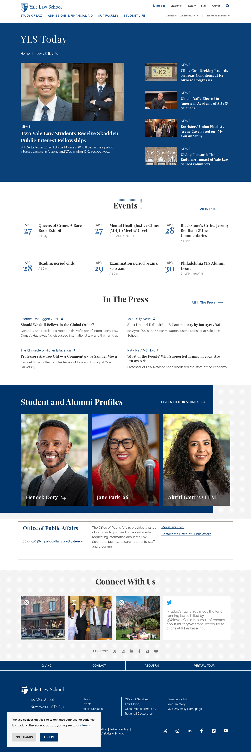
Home (25, 53)
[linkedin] (131, 651)
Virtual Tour (204, 665)
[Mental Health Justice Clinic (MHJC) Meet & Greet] (125, 233)
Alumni (216, 5)
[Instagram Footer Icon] (177, 731)
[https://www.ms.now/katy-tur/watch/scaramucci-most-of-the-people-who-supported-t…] (179, 359)
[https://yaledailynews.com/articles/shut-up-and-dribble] (179, 328)
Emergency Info (178, 699)
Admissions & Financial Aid (70, 15)
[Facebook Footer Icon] (201, 731)
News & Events (217, 15)
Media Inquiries (172, 527)
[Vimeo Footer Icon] (213, 731)
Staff (204, 5)
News (86, 699)
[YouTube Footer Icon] (226, 731)
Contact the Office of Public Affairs (186, 534)
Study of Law (32, 15)
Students (176, 5)
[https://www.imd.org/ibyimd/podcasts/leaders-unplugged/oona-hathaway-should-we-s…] (72, 328)
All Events (208, 209)
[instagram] (123, 651)
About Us (152, 665)
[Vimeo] (147, 651)
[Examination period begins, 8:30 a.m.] (125, 268)
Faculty (191, 5)
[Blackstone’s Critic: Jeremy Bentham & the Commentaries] (196, 233)
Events (87, 704)
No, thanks (24, 737)
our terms (83, 725)
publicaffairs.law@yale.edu (63, 541)
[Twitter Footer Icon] (165, 731)
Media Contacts (93, 709)
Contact (99, 665)
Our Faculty (108, 15)
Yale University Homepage (185, 709)
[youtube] (156, 651)
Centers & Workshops (181, 15)
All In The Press (204, 302)
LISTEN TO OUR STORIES (180, 402)
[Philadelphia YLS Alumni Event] (196, 268)
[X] (114, 651)
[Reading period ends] (54, 268)
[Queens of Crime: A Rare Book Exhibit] (54, 233)
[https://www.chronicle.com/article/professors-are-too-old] (72, 359)
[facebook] (139, 651)
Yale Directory (177, 704)
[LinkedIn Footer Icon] (189, 731)
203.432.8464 (32, 541)
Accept (49, 737)
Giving (47, 665)
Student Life (134, 15)
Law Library (132, 704)
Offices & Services (136, 699)
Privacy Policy (119, 729)
